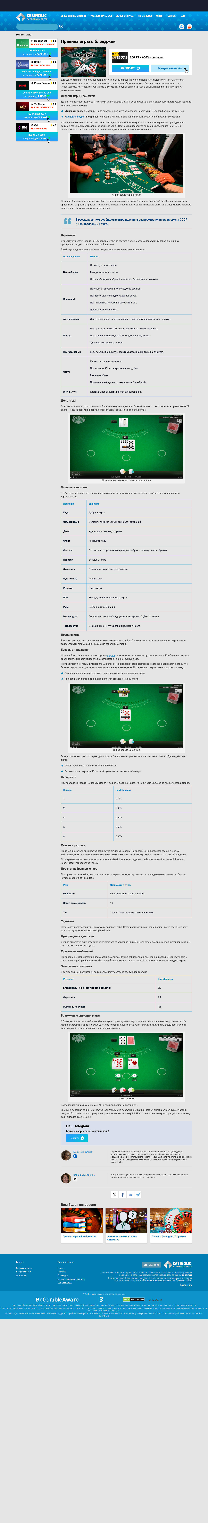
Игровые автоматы (101, 16)
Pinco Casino (42, 83)
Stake (37, 62)
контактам (187, 1276)
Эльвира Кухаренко (84, 1175)
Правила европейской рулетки (80, 1237)
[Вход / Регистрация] (181, 26)
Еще (183, 16)
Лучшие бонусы (125, 16)
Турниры (171, 16)
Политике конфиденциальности (158, 1281)
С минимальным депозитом (71, 1280)
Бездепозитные (23, 1272)
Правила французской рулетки (169, 1237)
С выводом (63, 1276)
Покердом (40, 41)
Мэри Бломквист (82, 1152)
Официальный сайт (173, 69)
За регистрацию (24, 1269)
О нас (159, 16)
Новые (61, 1269)
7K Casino (40, 104)
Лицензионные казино (73, 16)
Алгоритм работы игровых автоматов (122, 1238)
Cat (36, 125)
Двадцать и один (75, 116)
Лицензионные (65, 1283)
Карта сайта (186, 1286)
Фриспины (21, 1276)
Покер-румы (145, 16)
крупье (111, 655)
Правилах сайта (183, 1281)
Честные (62, 1272)
